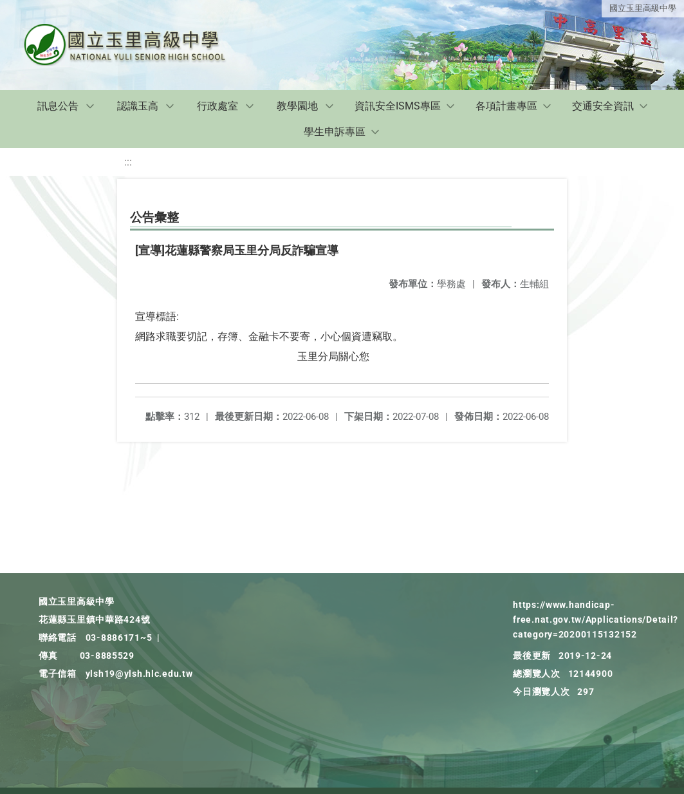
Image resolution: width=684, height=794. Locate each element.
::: (128, 162)
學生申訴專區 (334, 132)
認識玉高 (137, 106)
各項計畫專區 (506, 106)
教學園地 (297, 106)
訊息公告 (58, 106)
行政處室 (217, 106)
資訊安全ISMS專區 (398, 106)
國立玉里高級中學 (642, 8)
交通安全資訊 (603, 106)
